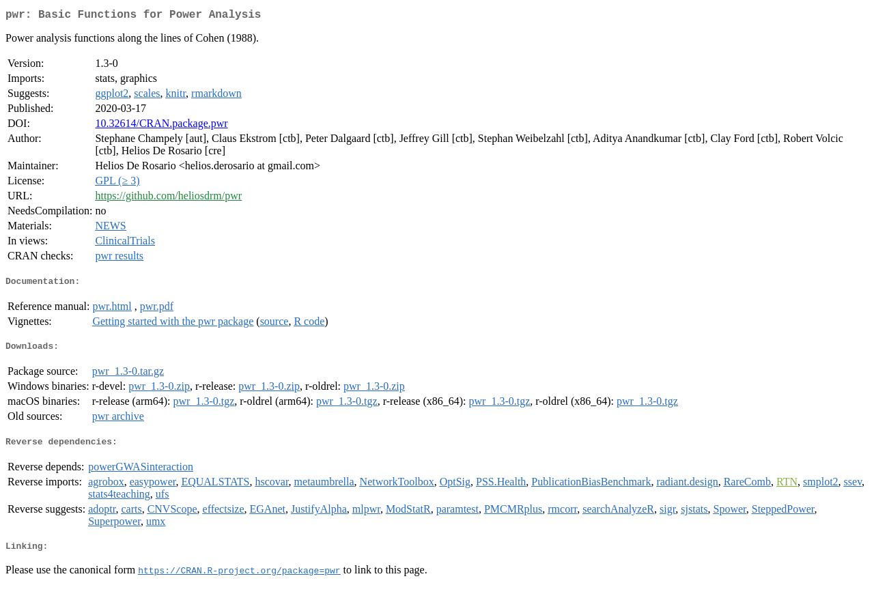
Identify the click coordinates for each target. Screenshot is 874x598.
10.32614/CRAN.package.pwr (161, 126)
